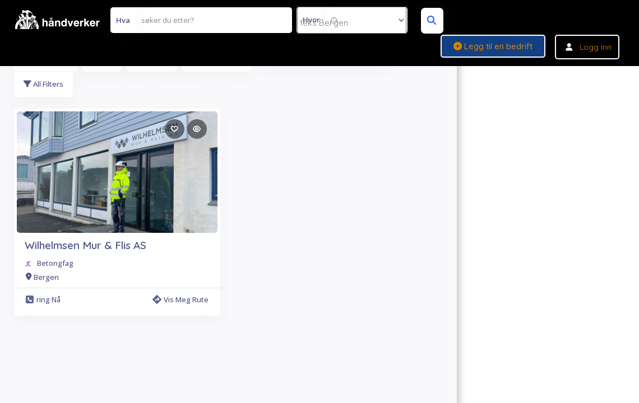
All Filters (44, 84)
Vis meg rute (180, 301)
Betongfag (55, 264)
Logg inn (596, 47)
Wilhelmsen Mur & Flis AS (85, 246)
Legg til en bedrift (492, 46)
